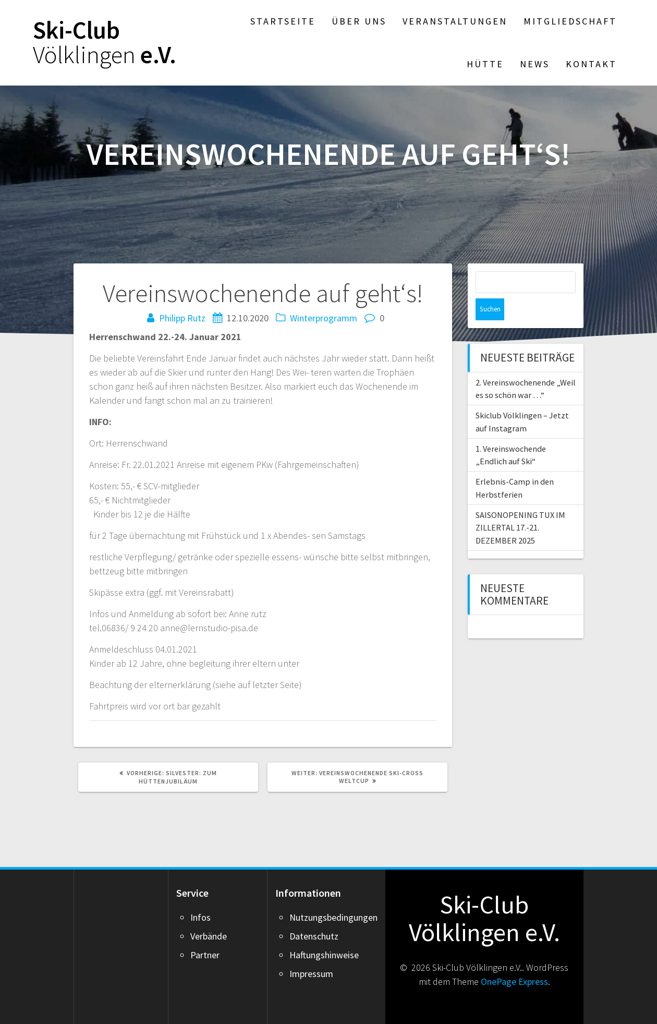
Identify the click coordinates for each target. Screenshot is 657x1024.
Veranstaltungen (455, 21)
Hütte (485, 64)
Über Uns (359, 21)
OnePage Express (514, 981)
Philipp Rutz (182, 318)
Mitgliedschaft (570, 21)
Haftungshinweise (324, 955)
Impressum (311, 974)
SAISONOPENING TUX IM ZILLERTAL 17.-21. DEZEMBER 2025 (520, 506)
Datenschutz (313, 936)
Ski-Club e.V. (104, 42)
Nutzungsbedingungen (333, 917)
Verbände (208, 936)
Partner (205, 955)
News (535, 64)
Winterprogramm (323, 318)
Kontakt (591, 64)
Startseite (282, 21)
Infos (200, 917)
